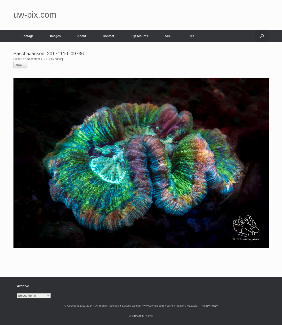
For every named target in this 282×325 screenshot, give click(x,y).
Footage (28, 36)
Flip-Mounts (139, 36)
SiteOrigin (138, 315)
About (81, 36)
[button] (262, 36)
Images (55, 36)
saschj (59, 59)
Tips (191, 36)
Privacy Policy (209, 305)
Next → (20, 64)
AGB (168, 36)
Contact (108, 36)
